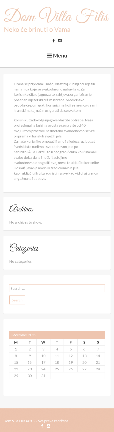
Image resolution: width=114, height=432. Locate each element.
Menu (57, 55)
